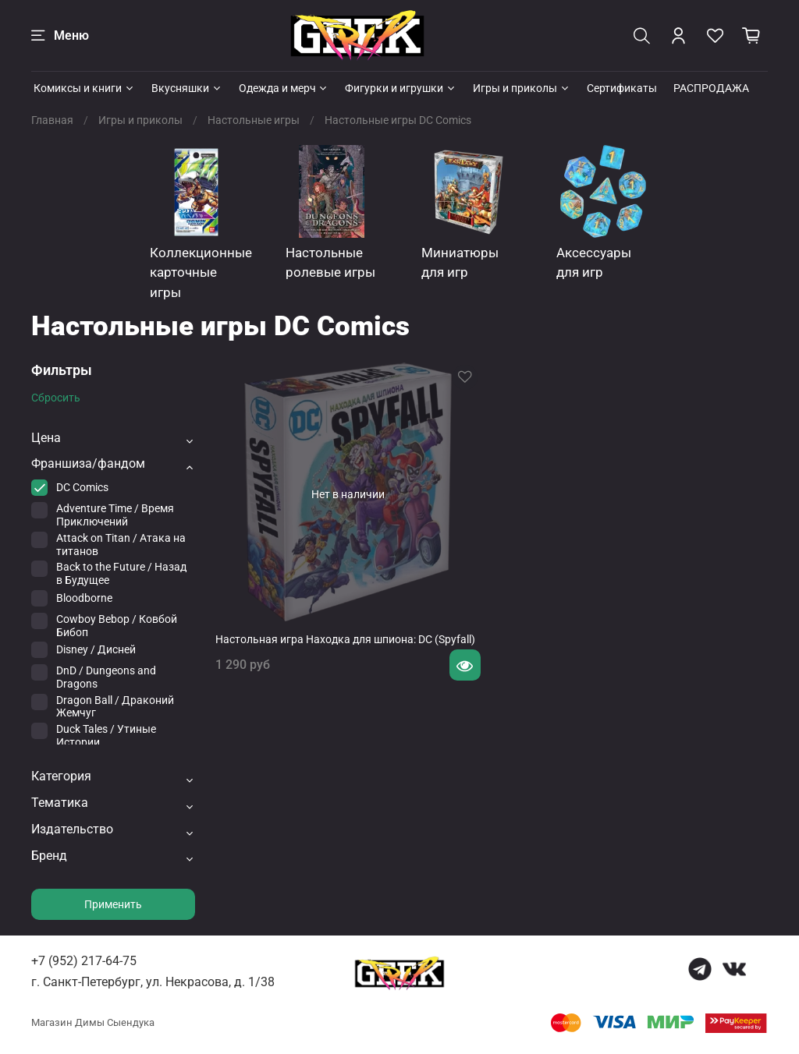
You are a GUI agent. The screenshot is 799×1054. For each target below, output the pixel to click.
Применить (113, 904)
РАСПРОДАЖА (711, 88)
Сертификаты (622, 88)
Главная (52, 120)
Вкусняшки (186, 88)
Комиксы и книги (84, 88)
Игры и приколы (521, 88)
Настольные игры (254, 120)
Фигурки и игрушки (400, 88)
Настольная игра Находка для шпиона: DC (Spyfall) (345, 639)
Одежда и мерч (284, 88)
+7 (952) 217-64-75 (84, 960)
